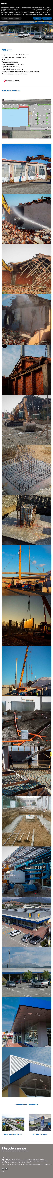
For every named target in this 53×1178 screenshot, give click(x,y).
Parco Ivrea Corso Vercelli (13, 1134)
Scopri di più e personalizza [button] (11, 18)
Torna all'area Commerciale (26, 1104)
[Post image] (13, 1122)
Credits (3, 1171)
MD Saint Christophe (40, 1134)
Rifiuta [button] (37, 18)
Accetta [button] (47, 18)
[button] (3, 1124)
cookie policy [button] (47, 9)
